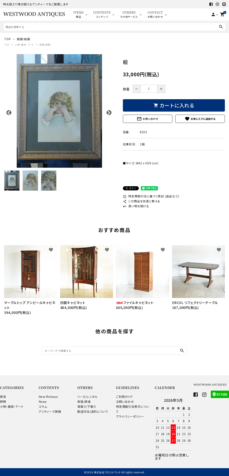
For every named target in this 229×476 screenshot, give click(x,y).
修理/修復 (84, 401)
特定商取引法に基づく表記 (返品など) (151, 196)
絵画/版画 (45, 44)
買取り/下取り (86, 406)
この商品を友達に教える (142, 201)
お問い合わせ (147, 118)
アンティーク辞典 (50, 411)
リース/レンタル (87, 397)
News (43, 401)
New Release (48, 397)
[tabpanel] (59, 111)
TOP (6, 44)
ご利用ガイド (124, 397)
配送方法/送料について (92, 411)
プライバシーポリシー (130, 416)
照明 (3, 401)
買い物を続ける (136, 206)
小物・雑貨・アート (24, 44)
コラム (43, 406)
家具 (3, 397)
